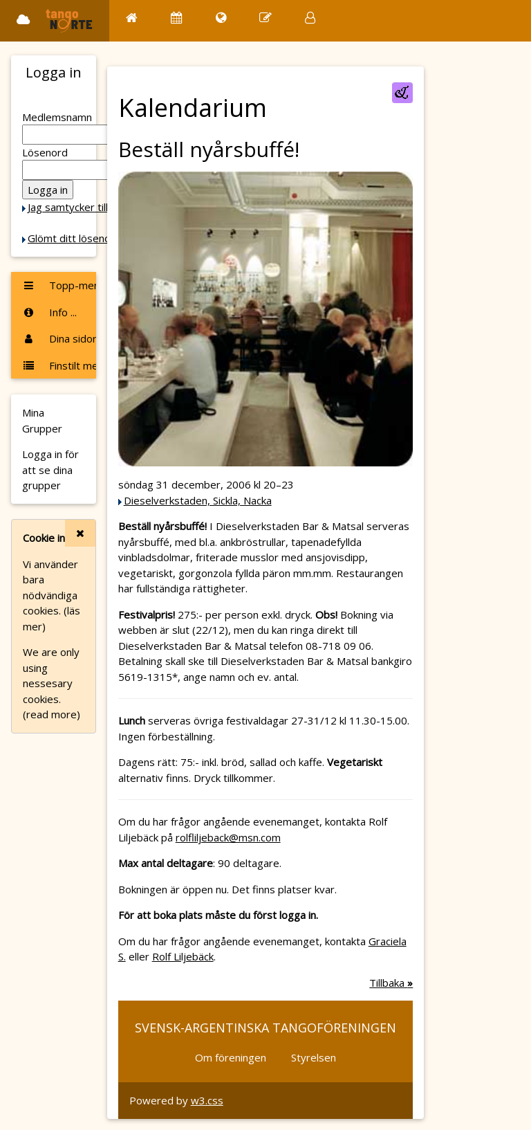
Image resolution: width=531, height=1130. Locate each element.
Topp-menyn (59, 285)
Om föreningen (230, 1057)
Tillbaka (391, 983)
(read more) (51, 714)
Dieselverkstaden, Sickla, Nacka (198, 500)
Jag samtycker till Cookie (85, 207)
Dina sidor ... (59, 338)
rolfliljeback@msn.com (228, 837)
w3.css (207, 1100)
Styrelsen (313, 1057)
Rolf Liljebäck (183, 956)
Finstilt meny (59, 365)
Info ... (49, 312)
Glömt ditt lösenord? (77, 238)
